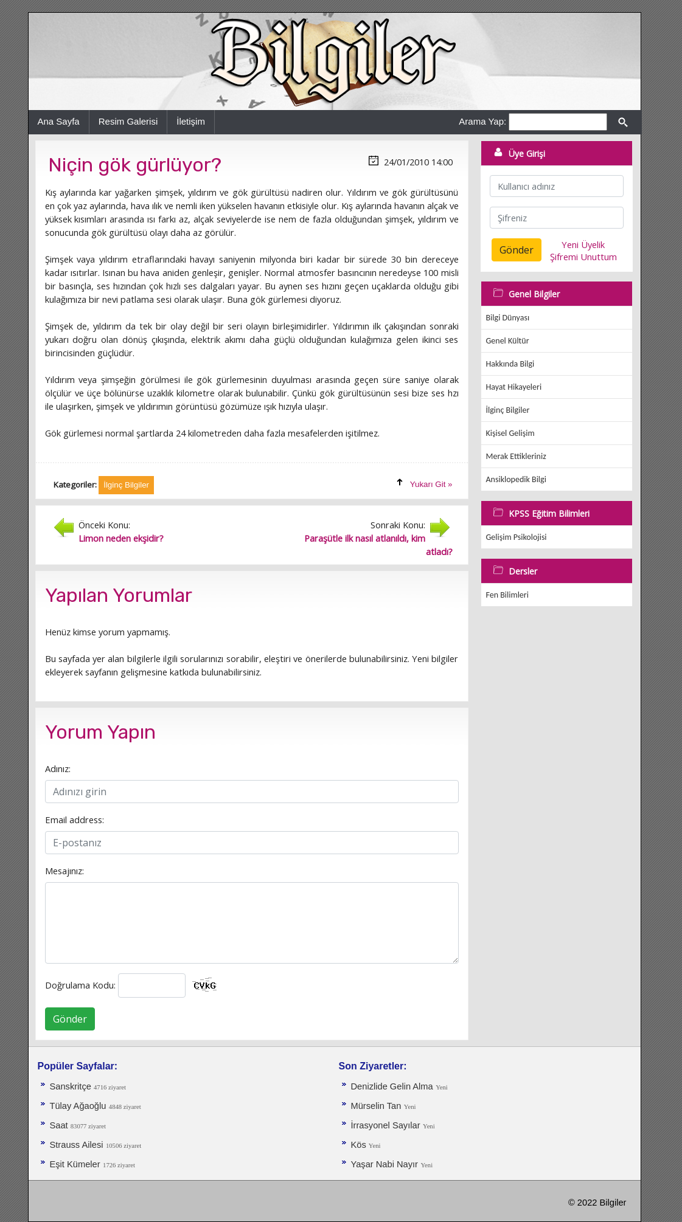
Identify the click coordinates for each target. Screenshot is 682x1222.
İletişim (190, 121)
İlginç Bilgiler (508, 410)
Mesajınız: (64, 871)
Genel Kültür (507, 341)
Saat (60, 1125)
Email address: (74, 819)
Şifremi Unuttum (583, 256)
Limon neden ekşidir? (121, 538)
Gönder (70, 1019)
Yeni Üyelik (583, 244)
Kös (360, 1145)
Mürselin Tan (376, 1106)
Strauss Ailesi (76, 1145)
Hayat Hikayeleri (514, 387)
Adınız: (58, 768)
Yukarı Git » (431, 484)
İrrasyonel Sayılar (385, 1125)
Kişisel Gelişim (510, 433)
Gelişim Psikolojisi (516, 537)
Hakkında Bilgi (510, 364)
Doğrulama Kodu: (80, 985)
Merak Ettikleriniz (516, 456)
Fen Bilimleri (507, 595)
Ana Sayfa (59, 121)
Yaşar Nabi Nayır (385, 1164)
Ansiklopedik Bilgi (516, 479)
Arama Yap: (482, 121)
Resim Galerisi (128, 121)
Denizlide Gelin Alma (392, 1086)
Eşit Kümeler (75, 1164)
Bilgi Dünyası (508, 317)
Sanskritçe (72, 1086)
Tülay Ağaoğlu (78, 1106)
